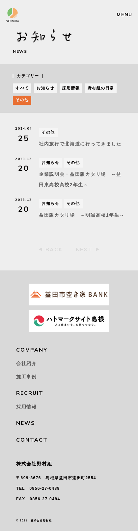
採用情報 (71, 88)
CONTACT (31, 439)
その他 (22, 100)
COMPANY (31, 349)
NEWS (25, 423)
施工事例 (26, 376)
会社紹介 (26, 363)
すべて (22, 88)
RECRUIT (29, 393)
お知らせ (45, 88)
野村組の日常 (101, 88)
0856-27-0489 (44, 488)
